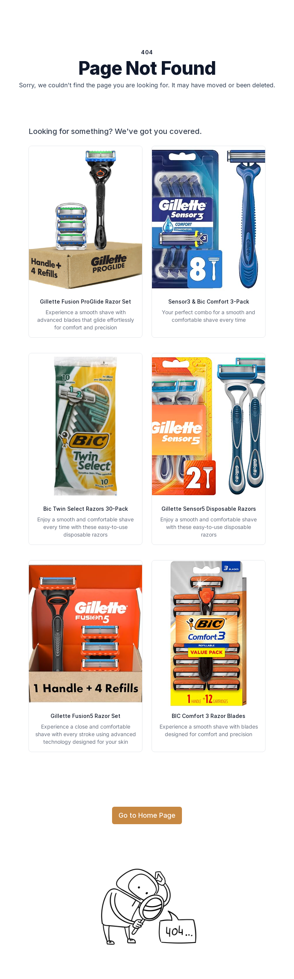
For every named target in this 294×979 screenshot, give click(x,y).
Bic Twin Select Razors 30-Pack (85, 508)
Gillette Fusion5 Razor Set (85, 716)
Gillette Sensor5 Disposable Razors (208, 508)
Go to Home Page (147, 815)
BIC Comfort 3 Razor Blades (208, 716)
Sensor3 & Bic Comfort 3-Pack (208, 301)
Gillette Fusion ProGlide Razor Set (85, 301)
